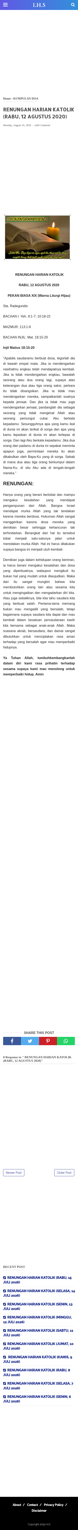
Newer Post (14, 1172)
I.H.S (39, 5)
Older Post (64, 1172)
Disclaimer (39, 1510)
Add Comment (42, 125)
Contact (32, 1505)
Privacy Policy (53, 1505)
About (17, 1505)
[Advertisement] (39, 53)
